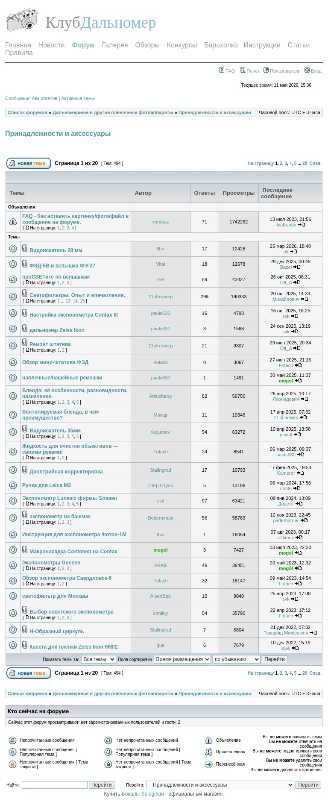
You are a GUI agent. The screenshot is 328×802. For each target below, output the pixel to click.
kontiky (160, 613)
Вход (313, 70)
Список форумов (27, 112)
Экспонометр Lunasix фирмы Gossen (69, 498)
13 (68, 301)
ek (286, 251)
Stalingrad (160, 470)
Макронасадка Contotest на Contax (73, 552)
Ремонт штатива (49, 344)
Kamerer (286, 473)
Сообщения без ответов (31, 98)
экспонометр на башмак (60, 517)
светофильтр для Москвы (55, 596)
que (160, 645)
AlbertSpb (160, 596)
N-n (160, 248)
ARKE (160, 565)
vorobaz (160, 221)
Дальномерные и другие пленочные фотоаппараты (113, 112)
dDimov (286, 537)
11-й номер (160, 296)
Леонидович (286, 399)
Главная (18, 45)
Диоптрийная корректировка (65, 472)
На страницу (261, 163)
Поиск (250, 70)
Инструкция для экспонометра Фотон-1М (74, 535)
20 (304, 163)
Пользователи (282, 70)
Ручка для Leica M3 (46, 485)
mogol (286, 380)
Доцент (286, 503)
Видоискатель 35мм (55, 431)
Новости (51, 45)
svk (286, 316)
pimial (286, 434)
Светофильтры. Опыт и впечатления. (77, 295)
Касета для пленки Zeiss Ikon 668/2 (73, 647)
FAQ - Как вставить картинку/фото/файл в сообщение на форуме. (75, 219)
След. (316, 163)
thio (160, 534)
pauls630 (160, 313)
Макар (161, 414)
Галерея (115, 45)
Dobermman (161, 517)
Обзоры (147, 45)
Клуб (62, 22)
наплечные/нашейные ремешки (62, 378)
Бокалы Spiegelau (143, 794)
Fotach (160, 362)
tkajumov (160, 432)
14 (75, 301)
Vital (160, 264)
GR (160, 279)
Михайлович (285, 299)
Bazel (286, 267)
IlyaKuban (285, 224)
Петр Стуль (160, 485)
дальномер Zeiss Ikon (57, 330)
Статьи (299, 45)
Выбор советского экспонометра (71, 612)
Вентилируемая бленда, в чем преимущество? (60, 415)
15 (82, 301)
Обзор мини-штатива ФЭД (55, 362)
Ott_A (286, 282)
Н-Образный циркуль (56, 632)
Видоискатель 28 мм (55, 250)
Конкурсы (182, 45)
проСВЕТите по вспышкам (56, 277)
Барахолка (221, 45)
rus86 (286, 488)
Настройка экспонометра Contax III (73, 315)
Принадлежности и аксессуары (215, 112)
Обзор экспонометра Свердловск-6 (66, 578)
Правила (19, 52)
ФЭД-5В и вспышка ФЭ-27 (62, 266)
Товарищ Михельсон (286, 632)
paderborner (286, 520)
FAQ (227, 70)
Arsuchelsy (160, 396)
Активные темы (78, 98)
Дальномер (118, 22)
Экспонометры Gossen (51, 563)
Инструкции (261, 45)
